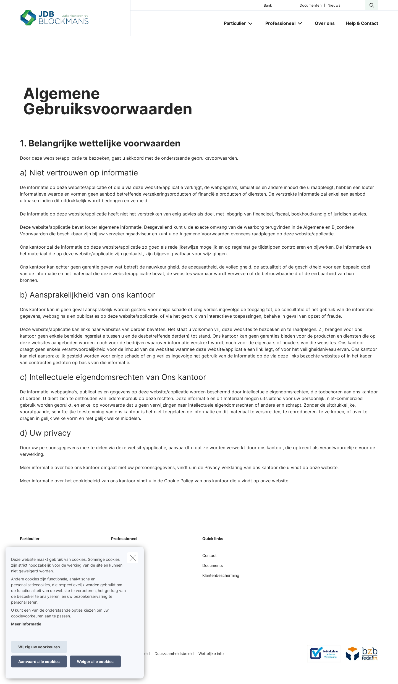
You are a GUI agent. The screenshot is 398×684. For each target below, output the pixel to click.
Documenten (311, 5)
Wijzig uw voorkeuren (39, 646)
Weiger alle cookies (95, 661)
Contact (209, 555)
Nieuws (334, 5)
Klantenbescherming (220, 575)
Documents (212, 565)
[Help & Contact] (359, 23)
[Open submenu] (250, 23)
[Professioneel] (278, 23)
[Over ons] (324, 23)
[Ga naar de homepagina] (75, 18)
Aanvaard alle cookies (39, 661)
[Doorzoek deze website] (371, 5)
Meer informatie (26, 624)
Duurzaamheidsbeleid (174, 654)
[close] (132, 557)
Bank (268, 5)
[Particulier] (232, 23)
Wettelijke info (211, 654)
